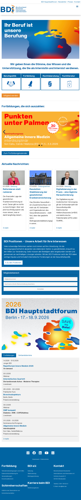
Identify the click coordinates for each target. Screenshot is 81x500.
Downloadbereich (7, 479)
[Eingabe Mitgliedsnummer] (41, 279)
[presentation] (9, 355)
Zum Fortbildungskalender (15, 153)
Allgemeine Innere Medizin (15, 425)
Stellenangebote (33, 488)
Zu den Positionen (13, 262)
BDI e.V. (32, 466)
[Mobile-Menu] (77, 6)
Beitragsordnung (33, 476)
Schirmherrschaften (14, 485)
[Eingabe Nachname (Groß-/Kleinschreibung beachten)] (41, 284)
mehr (6, 228)
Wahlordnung (32, 473)
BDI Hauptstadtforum (49, 2)
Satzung (30, 471)
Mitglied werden (10, 95)
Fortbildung (9, 466)
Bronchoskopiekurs (12, 394)
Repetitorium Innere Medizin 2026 (18, 366)
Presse (70, 2)
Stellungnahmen (44, 186)
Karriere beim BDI (39, 483)
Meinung (14, 186)
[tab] (9, 355)
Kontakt (77, 2)
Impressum (35, 459)
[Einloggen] (41, 289)
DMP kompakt (9, 410)
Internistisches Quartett (14, 379)
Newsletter (62, 2)
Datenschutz (45, 459)
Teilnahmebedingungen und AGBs (13, 471)
